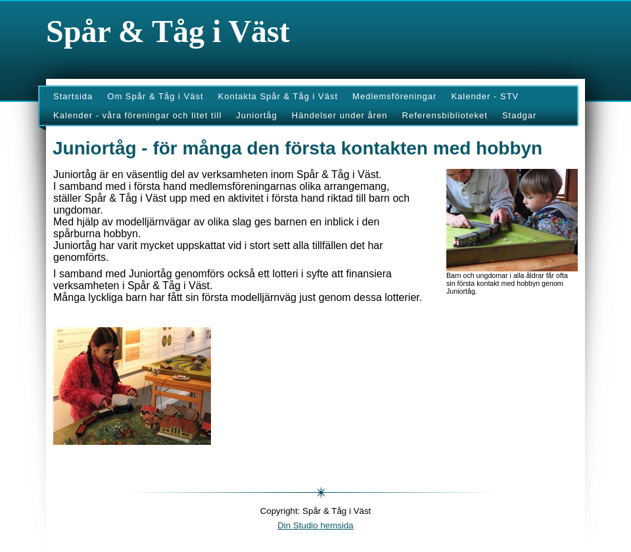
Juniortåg (256, 115)
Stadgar (519, 115)
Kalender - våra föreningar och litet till (137, 115)
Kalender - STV (485, 96)
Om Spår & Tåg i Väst (155, 96)
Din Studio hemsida (315, 525)
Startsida (73, 96)
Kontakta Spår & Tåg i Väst (278, 96)
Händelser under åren (340, 115)
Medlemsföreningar (394, 96)
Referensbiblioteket (445, 115)
